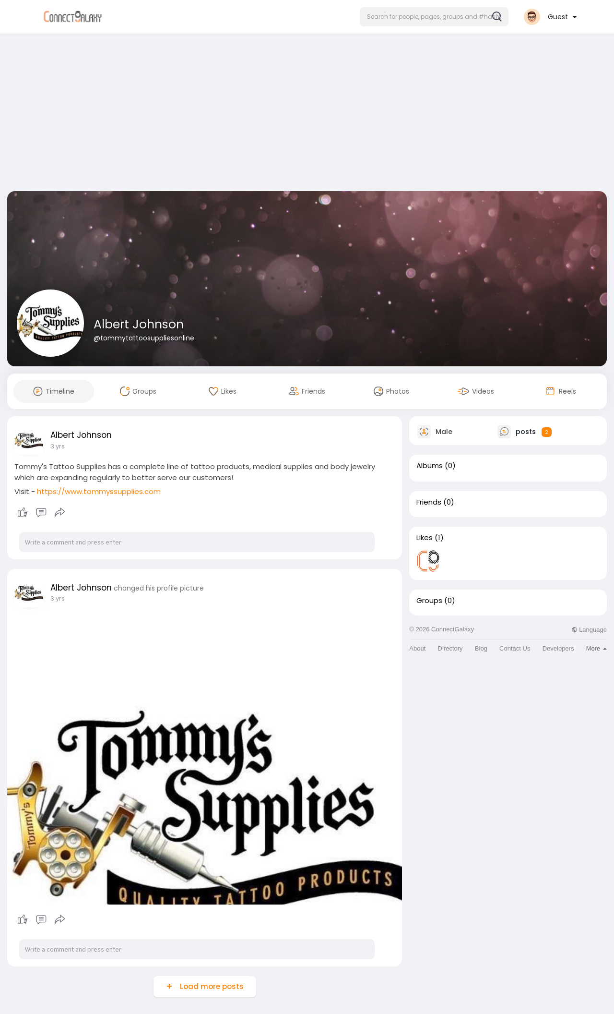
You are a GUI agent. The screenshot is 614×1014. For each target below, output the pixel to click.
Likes (424, 538)
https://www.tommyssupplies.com (99, 491)
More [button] (596, 648)
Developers (558, 648)
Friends (428, 502)
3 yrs (57, 446)
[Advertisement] (307, 114)
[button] (434, 16)
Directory (450, 648)
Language (589, 630)
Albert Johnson (139, 324)
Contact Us (514, 648)
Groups (429, 600)
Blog (481, 648)
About (417, 648)
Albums (429, 466)
